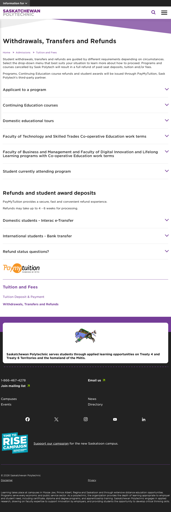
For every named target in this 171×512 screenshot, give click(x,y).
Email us (94, 380)
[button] (153, 13)
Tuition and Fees (46, 52)
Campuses (9, 398)
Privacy (92, 480)
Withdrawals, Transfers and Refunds (30, 304)
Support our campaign (51, 443)
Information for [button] (13, 3)
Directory (95, 404)
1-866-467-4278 (13, 380)
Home (6, 52)
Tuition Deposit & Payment (23, 296)
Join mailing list (13, 386)
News (92, 398)
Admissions (23, 52)
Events (6, 404)
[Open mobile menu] (163, 13)
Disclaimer (7, 480)
